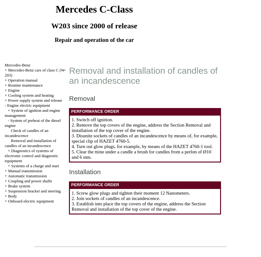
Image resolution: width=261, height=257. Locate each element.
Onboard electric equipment (31, 201)
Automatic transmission (27, 176)
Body (12, 196)
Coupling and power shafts (30, 181)
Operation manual (23, 80)
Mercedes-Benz (18, 65)
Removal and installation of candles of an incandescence (30, 143)
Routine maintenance (25, 85)
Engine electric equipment (28, 105)
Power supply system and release (35, 100)
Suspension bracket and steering (34, 191)
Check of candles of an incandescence (26, 133)
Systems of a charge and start (35, 165)
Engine (14, 90)
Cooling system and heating (31, 95)
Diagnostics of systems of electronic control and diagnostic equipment (31, 155)
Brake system (19, 186)
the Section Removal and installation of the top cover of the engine (141, 128)
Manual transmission (25, 170)
